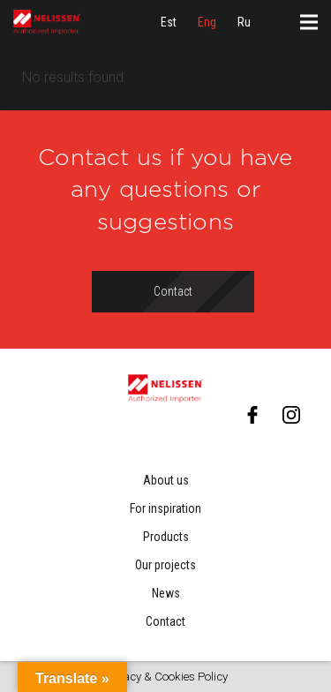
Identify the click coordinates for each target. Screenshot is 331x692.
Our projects (165, 565)
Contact (165, 621)
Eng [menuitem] (207, 22)
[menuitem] (169, 22)
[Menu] (309, 22)
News (166, 593)
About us (166, 480)
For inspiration (165, 508)
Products (166, 537)
